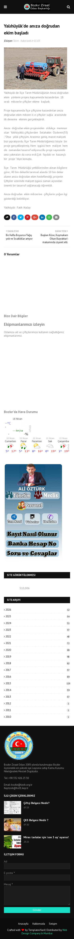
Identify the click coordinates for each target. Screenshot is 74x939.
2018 (38, 663)
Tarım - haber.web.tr (23, 41)
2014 (38, 690)
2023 (38, 630)
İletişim (53, 923)
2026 (38, 609)
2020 (38, 650)
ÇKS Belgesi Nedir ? (35, 820)
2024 (38, 623)
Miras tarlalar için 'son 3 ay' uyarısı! (46, 837)
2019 (38, 656)
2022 (38, 636)
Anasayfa (23, 923)
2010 (38, 717)
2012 (38, 703)
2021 (38, 643)
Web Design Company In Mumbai (44, 931)
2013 (38, 696)
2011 (38, 710)
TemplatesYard (36, 930)
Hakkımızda (38, 923)
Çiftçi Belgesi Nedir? (36, 803)
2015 (38, 683)
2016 (38, 676)
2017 (38, 670)
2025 (38, 616)
